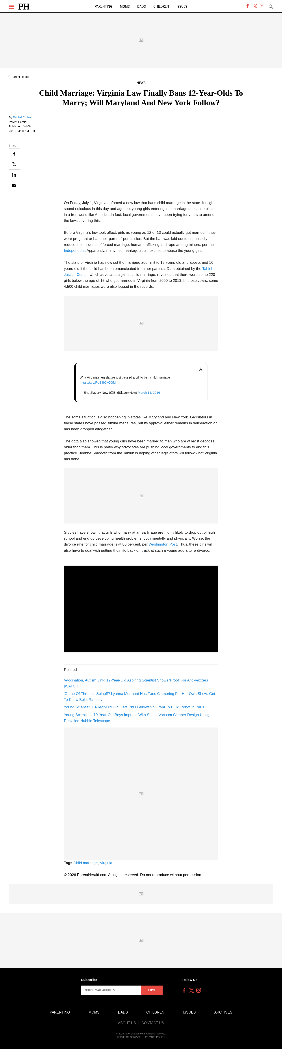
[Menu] (11, 7)
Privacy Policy (155, 1037)
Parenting (103, 6)
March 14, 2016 (149, 392)
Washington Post (163, 544)
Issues (181, 6)
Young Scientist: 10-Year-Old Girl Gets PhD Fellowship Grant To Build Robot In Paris (134, 707)
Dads (141, 6)
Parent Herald (20, 76)
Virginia (106, 863)
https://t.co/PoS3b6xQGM (98, 382)
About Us (127, 1023)
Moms (125, 6)
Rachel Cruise (22, 117)
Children (161, 6)
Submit (152, 990)
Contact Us (152, 1023)
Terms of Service (129, 1037)
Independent (74, 251)
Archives (223, 1012)
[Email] (14, 185)
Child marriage (85, 863)
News (141, 83)
